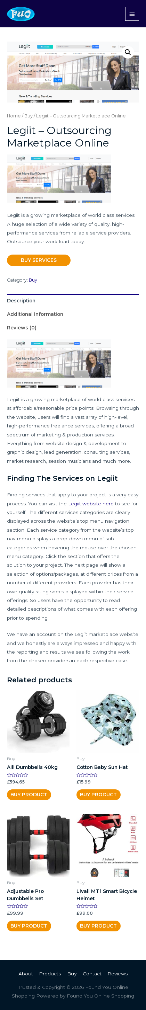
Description (21, 300)
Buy (28, 115)
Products (50, 973)
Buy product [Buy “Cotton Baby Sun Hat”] (98, 794)
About (25, 973)
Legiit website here (91, 503)
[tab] (73, 301)
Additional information (35, 314)
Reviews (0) (21, 327)
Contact (92, 973)
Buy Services (39, 260)
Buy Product (28, 794)
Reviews (117, 973)
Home (14, 115)
